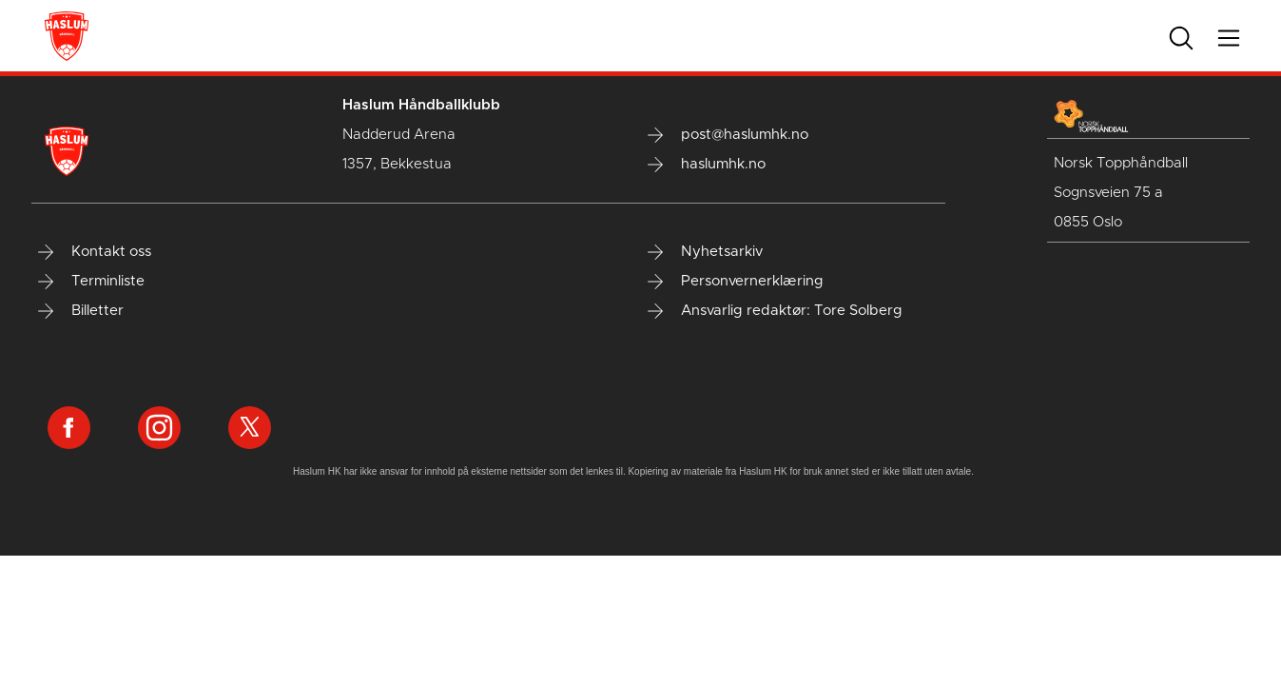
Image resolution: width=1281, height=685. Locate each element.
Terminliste (91, 281)
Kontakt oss (94, 252)
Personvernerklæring (736, 281)
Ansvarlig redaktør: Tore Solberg (775, 311)
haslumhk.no (707, 164)
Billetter (81, 311)
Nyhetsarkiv (705, 252)
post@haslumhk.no (728, 135)
